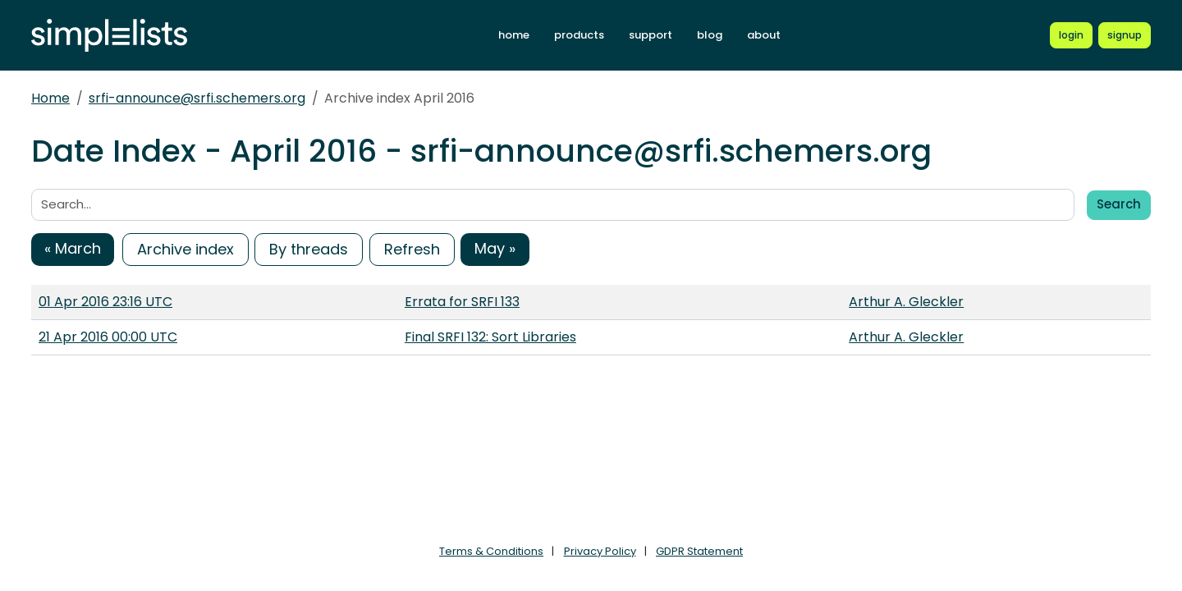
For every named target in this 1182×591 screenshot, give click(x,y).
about (764, 35)
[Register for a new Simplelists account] (1124, 35)
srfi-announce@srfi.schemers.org (197, 98)
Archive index (185, 249)
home (513, 35)
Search (1119, 204)
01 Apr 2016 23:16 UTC (105, 301)
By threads (308, 249)
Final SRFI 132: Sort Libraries (490, 337)
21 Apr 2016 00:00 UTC (108, 337)
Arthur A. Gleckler (906, 301)
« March (72, 248)
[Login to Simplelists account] (1071, 35)
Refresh (412, 249)
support (650, 35)
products (579, 35)
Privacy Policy (600, 551)
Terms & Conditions (491, 551)
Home (50, 98)
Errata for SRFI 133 (462, 301)
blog (709, 35)
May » (494, 248)
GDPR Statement (699, 551)
